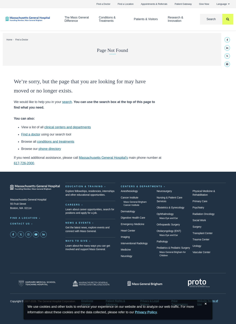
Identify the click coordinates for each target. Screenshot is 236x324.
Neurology (126, 256)
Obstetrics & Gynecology (170, 207)
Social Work (199, 220)
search (67, 102)
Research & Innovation (175, 19)
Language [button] (223, 4)
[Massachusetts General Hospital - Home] (35, 187)
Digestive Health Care (133, 217)
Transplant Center (202, 233)
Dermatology (128, 211)
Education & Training (84, 186)
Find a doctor (30, 134)
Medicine (126, 249)
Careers (72, 204)
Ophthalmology (165, 213)
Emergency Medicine (132, 224)
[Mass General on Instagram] (28, 234)
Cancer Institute (129, 197)
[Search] (216, 19)
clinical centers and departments (67, 127)
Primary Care (199, 201)
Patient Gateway (183, 4)
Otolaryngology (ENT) (169, 230)
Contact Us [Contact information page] (20, 223)
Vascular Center (201, 252)
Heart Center (128, 230)
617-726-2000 (24, 163)
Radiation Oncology (203, 213)
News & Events (78, 223)
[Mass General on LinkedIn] (43, 234)
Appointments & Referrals (154, 4)
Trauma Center (200, 239)
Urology (196, 245)
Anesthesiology (129, 191)
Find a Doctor (103, 4)
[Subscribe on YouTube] (36, 234)
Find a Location (125, 4)
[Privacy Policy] (146, 312)
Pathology (162, 241)
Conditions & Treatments (107, 19)
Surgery (196, 226)
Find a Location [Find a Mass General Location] (24, 218)
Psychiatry (198, 207)
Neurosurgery (164, 191)
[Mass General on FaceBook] (13, 234)
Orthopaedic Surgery (168, 224)
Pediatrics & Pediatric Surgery (173, 247)
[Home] (29, 19)
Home (9, 39)
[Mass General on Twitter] (21, 234)
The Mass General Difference (77, 19)
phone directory (50, 149)
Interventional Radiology (134, 243)
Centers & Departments (141, 186)
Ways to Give (76, 241)
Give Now (204, 4)
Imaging (125, 236)
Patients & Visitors (146, 19)
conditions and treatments (55, 141)
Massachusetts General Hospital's (103, 158)
